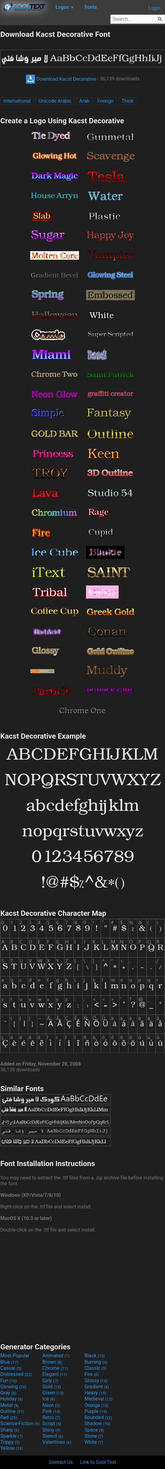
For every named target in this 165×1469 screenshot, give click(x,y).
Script (51, 1423)
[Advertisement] (82, 1287)
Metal (9, 1405)
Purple (95, 1411)
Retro (51, 1417)
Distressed (16, 1374)
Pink (51, 1411)
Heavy (95, 1393)
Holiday (11, 1399)
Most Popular (15, 1355)
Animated (56, 1355)
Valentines (56, 1442)
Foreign (105, 101)
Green (53, 1393)
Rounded (98, 1417)
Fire (91, 1374)
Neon (51, 1405)
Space (94, 1430)
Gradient (96, 1387)
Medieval (98, 1399)
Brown (52, 1362)
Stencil (52, 1436)
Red (8, 1417)
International (17, 101)
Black (94, 1355)
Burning (95, 1362)
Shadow (97, 1423)
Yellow (11, 1448)
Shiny (51, 1430)
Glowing (13, 1387)
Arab (84, 101)
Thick (128, 101)
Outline (12, 1411)
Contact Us (61, 1462)
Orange (96, 1405)
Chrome (55, 1368)
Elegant (54, 1374)
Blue (9, 1362)
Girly (50, 1380)
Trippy (10, 1442)
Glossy (96, 1380)
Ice (48, 1399)
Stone (93, 1436)
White (93, 1442)
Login (154, 8)
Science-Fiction (20, 1423)
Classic (95, 1368)
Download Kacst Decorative (61, 79)
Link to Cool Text (98, 1462)
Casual (10, 1368)
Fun (8, 1380)
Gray (8, 1393)
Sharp (9, 1430)
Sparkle (11, 1436)
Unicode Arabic (55, 101)
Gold (51, 1387)
